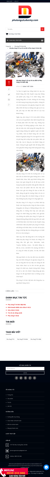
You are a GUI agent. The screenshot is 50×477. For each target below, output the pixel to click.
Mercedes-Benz (13, 464)
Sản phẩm (10, 398)
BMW (19, 464)
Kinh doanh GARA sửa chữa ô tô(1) (19, 307)
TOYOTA (20, 465)
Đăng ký (16, 1)
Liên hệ (9, 406)
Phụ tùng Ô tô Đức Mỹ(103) (17, 304)
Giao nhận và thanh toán (14, 420)
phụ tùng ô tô (10, 339)
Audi (22, 464)
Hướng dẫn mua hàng (13, 417)
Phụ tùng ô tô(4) (13, 316)
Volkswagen (32, 464)
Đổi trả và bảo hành (12, 424)
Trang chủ (9, 46)
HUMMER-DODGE (25, 467)
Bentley (39, 464)
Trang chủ (10, 395)
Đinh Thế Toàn (28, 86)
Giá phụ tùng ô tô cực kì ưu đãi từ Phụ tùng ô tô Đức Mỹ (29, 81)
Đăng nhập (9, 1)
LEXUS (16, 465)
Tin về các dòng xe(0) (15, 313)
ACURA (40, 465)
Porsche (26, 464)
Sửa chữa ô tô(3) (13, 310)
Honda (25, 465)
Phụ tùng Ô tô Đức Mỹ (20, 46)
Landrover (11, 465)
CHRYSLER (35, 465)
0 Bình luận (10, 291)
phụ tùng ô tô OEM (36, 339)
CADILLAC (29, 465)
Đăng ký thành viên (12, 428)
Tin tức (9, 402)
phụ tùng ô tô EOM (22, 339)
